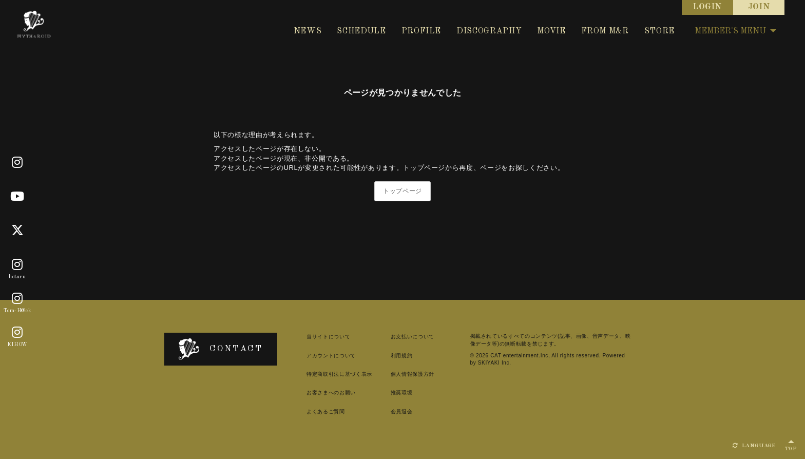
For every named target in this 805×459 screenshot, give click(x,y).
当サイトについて (328, 336)
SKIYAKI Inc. (494, 363)
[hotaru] (17, 265)
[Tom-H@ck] (17, 299)
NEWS (308, 31)
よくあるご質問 (325, 411)
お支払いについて (412, 336)
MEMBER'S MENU (735, 31)
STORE (659, 31)
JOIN (759, 7)
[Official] (17, 163)
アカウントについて (331, 355)
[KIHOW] (17, 333)
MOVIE (551, 31)
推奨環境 (402, 392)
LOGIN (707, 7)
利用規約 (402, 355)
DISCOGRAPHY (489, 31)
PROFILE (421, 31)
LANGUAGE (754, 446)
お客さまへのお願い (331, 392)
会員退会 (402, 411)
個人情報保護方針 (412, 374)
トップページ (402, 191)
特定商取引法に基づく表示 (339, 374)
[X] (17, 230)
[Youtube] (17, 197)
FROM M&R (605, 31)
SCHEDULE (361, 31)
